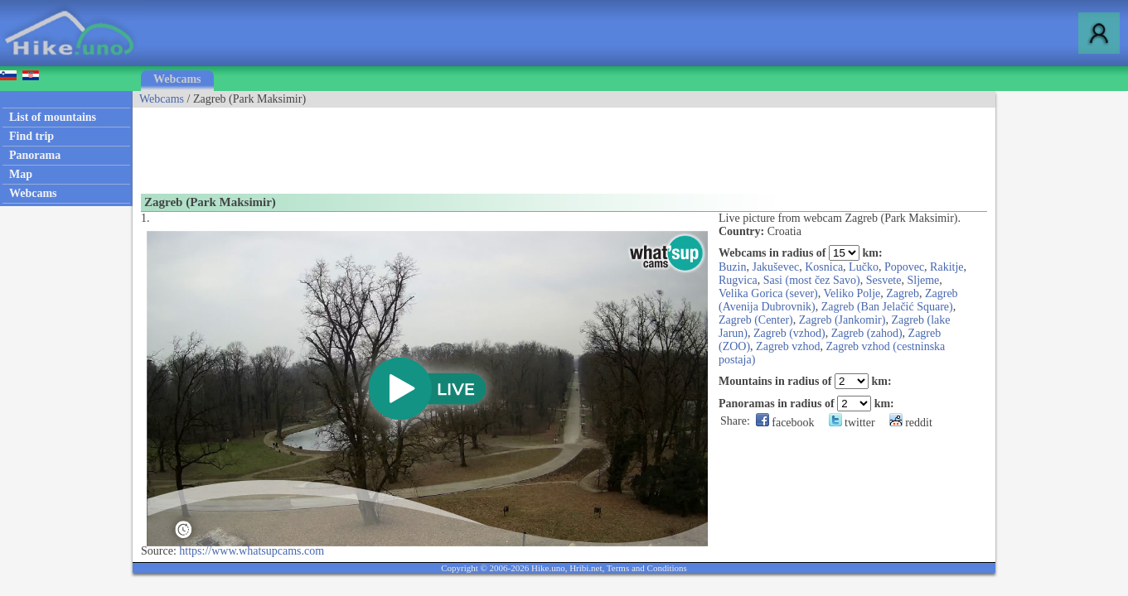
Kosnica (824, 267)
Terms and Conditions (647, 568)
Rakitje (946, 267)
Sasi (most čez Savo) (811, 280)
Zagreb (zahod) (867, 333)
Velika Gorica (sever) (768, 293)
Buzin (732, 267)
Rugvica (738, 280)
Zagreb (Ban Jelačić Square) (887, 306)
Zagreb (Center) (756, 320)
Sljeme (923, 280)
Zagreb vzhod (788, 346)
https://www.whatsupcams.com (251, 551)
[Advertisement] (434, 145)
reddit (910, 422)
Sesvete (884, 280)
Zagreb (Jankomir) (842, 320)
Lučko (864, 267)
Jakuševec (775, 267)
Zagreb (902, 293)
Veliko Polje (851, 293)
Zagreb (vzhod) (789, 333)
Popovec (904, 267)
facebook (785, 422)
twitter (852, 422)
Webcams (177, 79)
